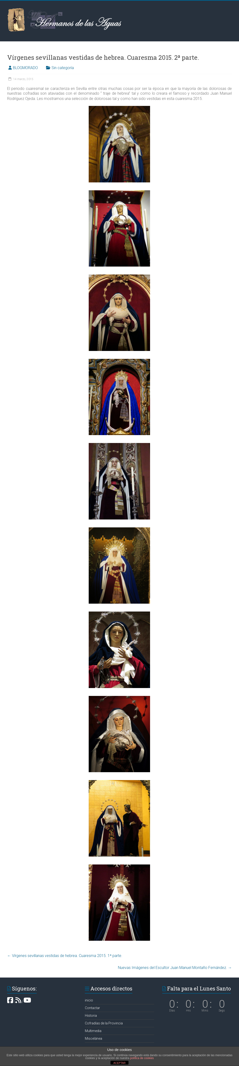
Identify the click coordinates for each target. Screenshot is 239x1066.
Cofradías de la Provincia (104, 1023)
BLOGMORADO (25, 68)
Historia (91, 1015)
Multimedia (93, 1031)
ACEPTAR (119, 1062)
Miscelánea (93, 1038)
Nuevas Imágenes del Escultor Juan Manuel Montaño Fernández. (175, 967)
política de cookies (142, 1058)
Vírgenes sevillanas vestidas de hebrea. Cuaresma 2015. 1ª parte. (64, 955)
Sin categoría (63, 68)
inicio (89, 1000)
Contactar (92, 1008)
